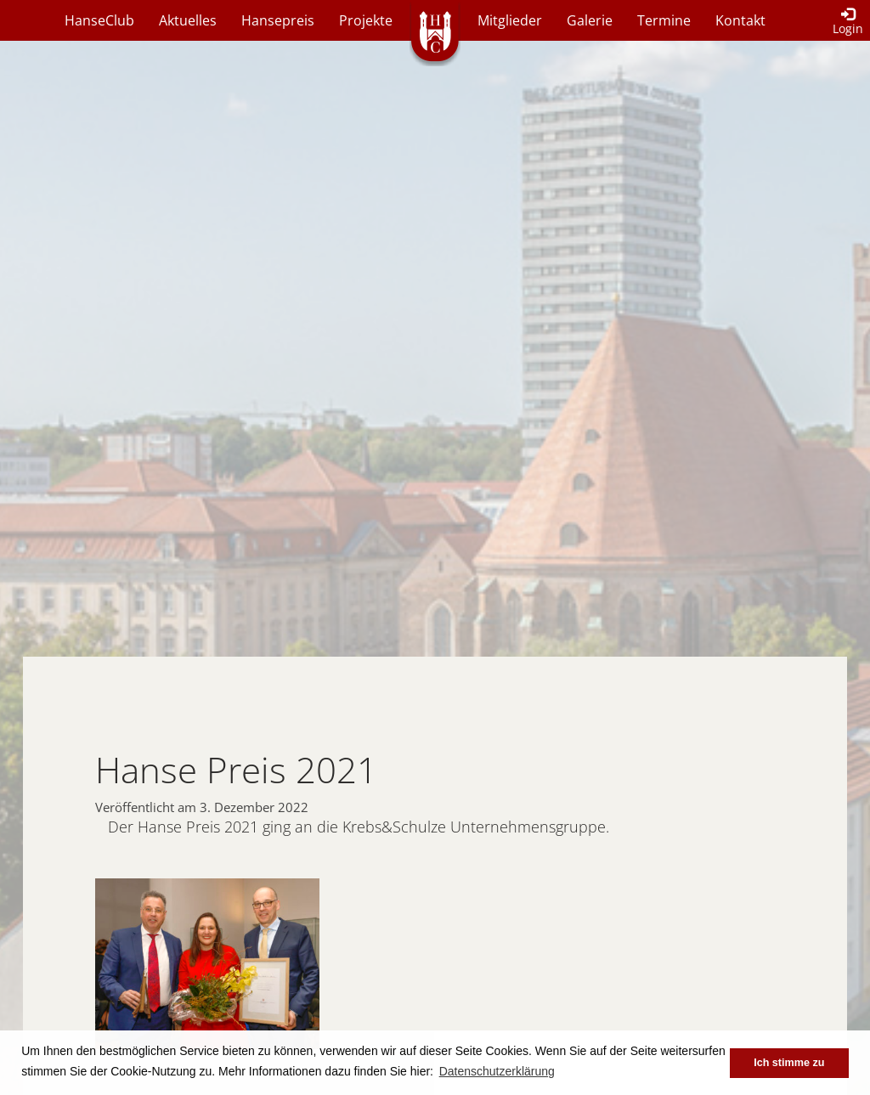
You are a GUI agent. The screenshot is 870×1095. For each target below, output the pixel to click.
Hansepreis (277, 20)
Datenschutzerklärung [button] (497, 1071)
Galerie (590, 20)
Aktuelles (188, 20)
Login (848, 22)
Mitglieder (509, 20)
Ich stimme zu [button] (789, 1063)
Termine (664, 20)
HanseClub (99, 20)
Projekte (366, 20)
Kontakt (740, 20)
